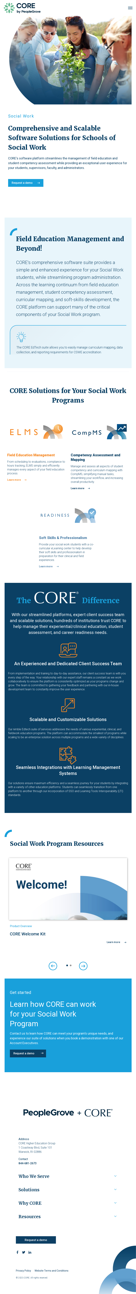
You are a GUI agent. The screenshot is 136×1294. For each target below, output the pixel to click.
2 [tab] (70, 965)
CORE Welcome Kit (28, 934)
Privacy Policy (23, 1270)
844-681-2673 (28, 1163)
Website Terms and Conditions (51, 1270)
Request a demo (22, 183)
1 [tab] (66, 965)
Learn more (14, 479)
